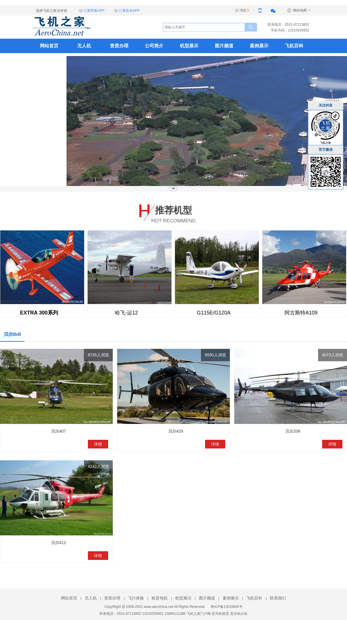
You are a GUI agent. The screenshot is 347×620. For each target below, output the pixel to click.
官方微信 (326, 150)
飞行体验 (136, 598)
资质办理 (119, 45)
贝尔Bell (12, 334)
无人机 (84, 45)
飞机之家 (90, 26)
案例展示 (259, 45)
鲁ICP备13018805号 (226, 607)
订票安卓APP (129, 11)
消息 (244, 10)
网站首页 (49, 45)
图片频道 (224, 45)
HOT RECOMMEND (173, 213)
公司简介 (154, 45)
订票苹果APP (94, 11)
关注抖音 (326, 105)
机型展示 (189, 45)
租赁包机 (160, 598)
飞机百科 (294, 45)
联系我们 (49, 60)
